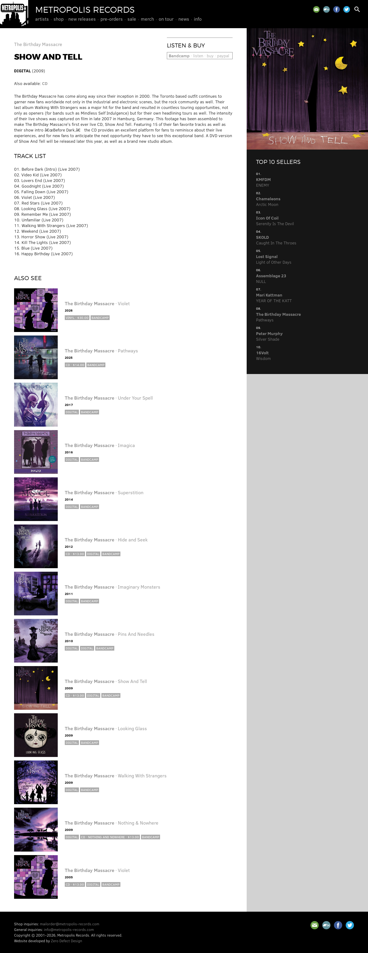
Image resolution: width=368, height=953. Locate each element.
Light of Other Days (273, 259)
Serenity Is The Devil (275, 220)
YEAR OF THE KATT (274, 297)
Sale (131, 19)
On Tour (166, 19)
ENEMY (263, 182)
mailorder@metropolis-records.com (69, 923)
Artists (42, 19)
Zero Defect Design (66, 940)
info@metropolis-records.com (69, 929)
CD (45, 83)
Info (198, 19)
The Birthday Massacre (38, 44)
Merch (147, 19)
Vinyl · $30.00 (77, 317)
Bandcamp (100, 317)
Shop (59, 19)
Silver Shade (269, 336)
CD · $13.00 (75, 554)
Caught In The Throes (276, 240)
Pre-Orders (111, 19)
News (183, 19)
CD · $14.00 (75, 365)
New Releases (82, 19)
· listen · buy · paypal (199, 55)
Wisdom (263, 355)
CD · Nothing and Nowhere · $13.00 (110, 837)
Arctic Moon (268, 201)
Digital (72, 412)
